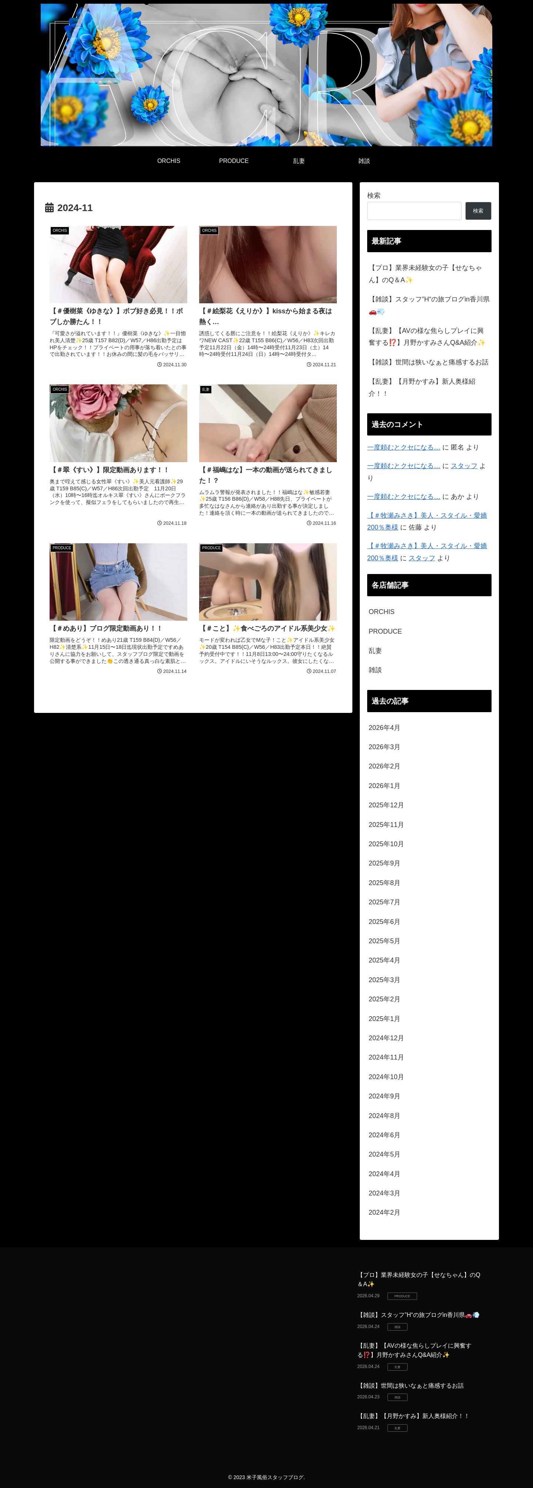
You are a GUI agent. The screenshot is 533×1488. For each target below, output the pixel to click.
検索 (374, 195)
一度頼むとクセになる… (403, 447)
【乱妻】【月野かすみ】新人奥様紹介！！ (422, 387)
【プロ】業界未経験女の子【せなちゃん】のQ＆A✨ (425, 273)
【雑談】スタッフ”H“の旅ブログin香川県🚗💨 (429, 305)
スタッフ (464, 466)
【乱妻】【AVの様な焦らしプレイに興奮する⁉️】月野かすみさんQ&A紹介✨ (427, 336)
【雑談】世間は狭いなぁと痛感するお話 (429, 362)
